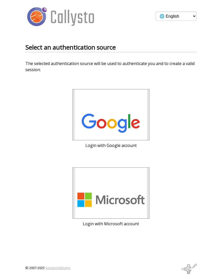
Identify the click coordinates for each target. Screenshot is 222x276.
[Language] (176, 16)
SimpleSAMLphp (57, 268)
